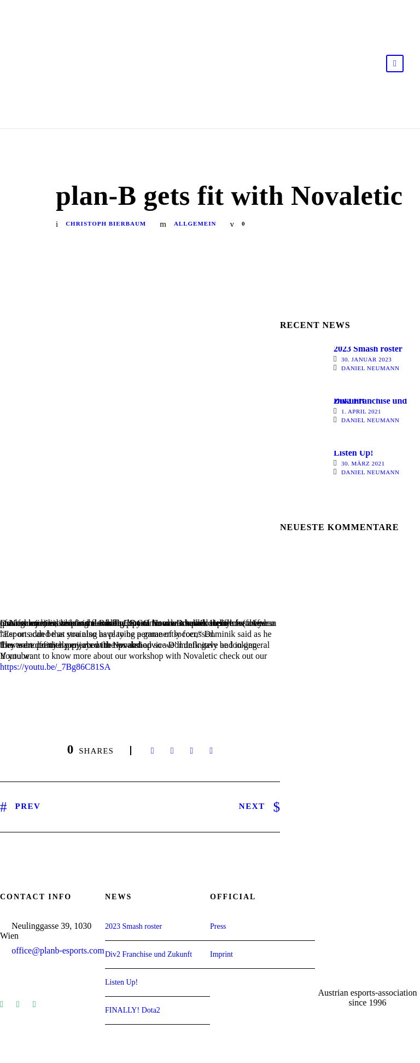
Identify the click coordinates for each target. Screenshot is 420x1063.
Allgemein (195, 223)
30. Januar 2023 (366, 359)
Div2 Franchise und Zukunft (370, 400)
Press (218, 926)
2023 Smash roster (368, 348)
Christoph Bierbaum (106, 223)
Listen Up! (353, 452)
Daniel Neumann (370, 368)
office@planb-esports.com (57, 950)
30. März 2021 (363, 463)
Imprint (221, 954)
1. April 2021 (361, 411)
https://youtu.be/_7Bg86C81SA (55, 666)
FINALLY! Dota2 (132, 1010)
